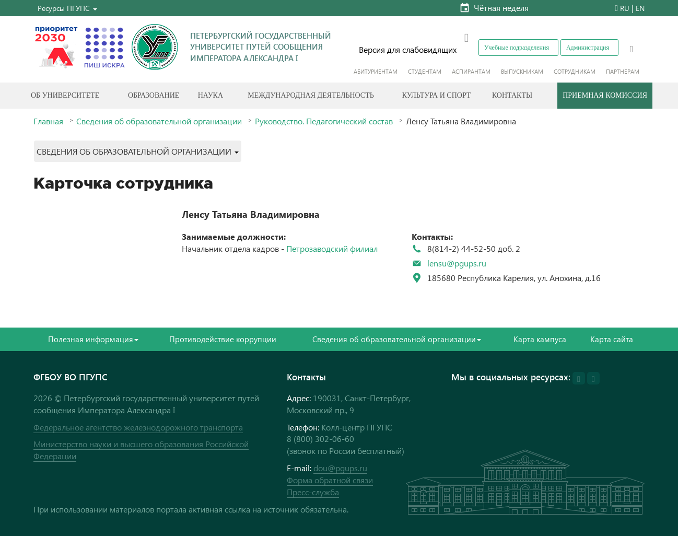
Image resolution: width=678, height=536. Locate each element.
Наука (210, 95)
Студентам (424, 71)
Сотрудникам (574, 71)
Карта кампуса (539, 339)
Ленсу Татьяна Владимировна (251, 213)
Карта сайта (611, 339)
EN (640, 8)
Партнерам (622, 71)
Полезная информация (93, 339)
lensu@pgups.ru (456, 263)
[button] (67, 8)
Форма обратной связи (330, 479)
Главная (48, 121)
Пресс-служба (313, 491)
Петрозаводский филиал (332, 248)
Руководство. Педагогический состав (324, 121)
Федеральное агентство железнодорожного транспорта (138, 427)
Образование (153, 95)
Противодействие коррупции (222, 339)
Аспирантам (471, 71)
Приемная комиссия (605, 95)
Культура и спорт (436, 95)
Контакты (512, 95)
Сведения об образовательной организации (159, 121)
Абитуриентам (376, 71)
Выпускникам (522, 71)
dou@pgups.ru (340, 467)
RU (624, 8)
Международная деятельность (311, 95)
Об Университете (65, 95)
